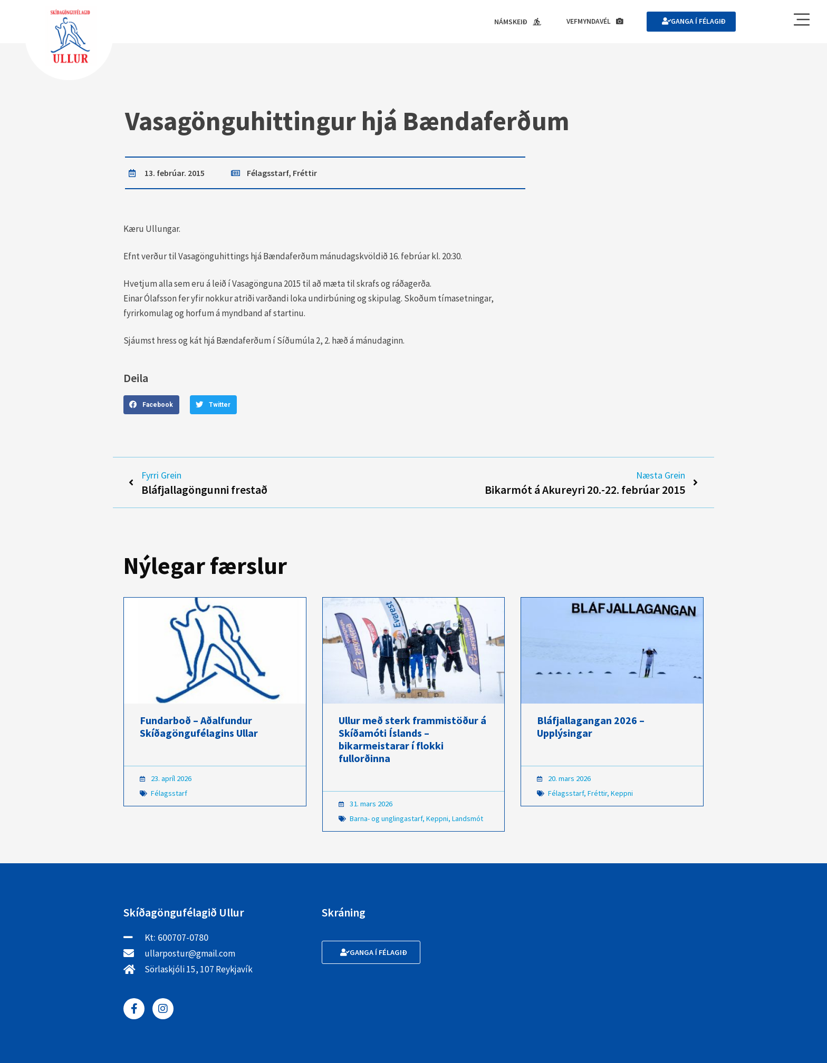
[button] (151, 405)
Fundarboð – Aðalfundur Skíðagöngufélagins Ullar (199, 729)
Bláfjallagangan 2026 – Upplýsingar (591, 729)
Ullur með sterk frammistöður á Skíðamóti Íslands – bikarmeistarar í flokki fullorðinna (412, 741)
